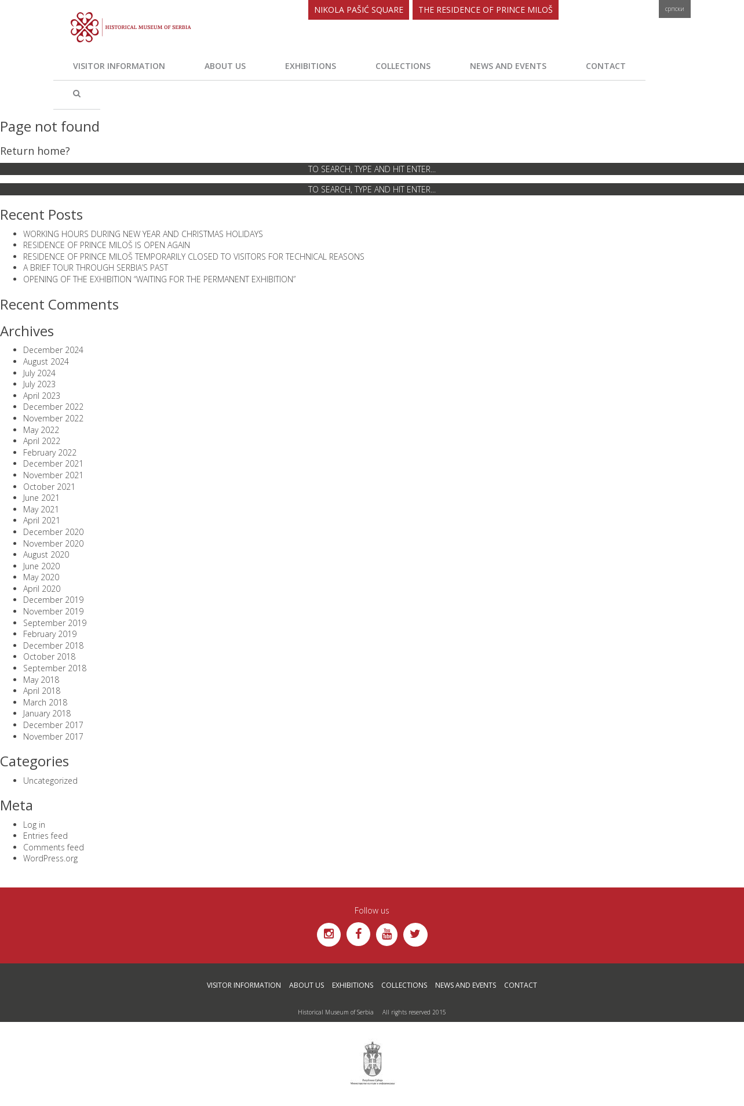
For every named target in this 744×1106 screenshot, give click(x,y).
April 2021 (41, 520)
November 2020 (53, 543)
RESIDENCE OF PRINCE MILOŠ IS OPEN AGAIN (106, 244)
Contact (606, 65)
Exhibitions (310, 65)
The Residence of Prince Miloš (485, 9)
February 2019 (49, 633)
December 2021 (53, 463)
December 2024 (53, 349)
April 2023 (41, 395)
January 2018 (47, 713)
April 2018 (41, 690)
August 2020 (46, 554)
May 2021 (41, 509)
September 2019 (54, 622)
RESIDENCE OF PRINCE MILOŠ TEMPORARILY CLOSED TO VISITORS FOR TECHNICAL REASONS (193, 256)
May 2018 (41, 679)
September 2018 (54, 668)
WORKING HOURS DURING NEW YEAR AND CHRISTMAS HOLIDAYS (143, 233)
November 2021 (53, 475)
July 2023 (39, 384)
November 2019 (53, 611)
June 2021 (41, 497)
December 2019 (53, 599)
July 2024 (39, 373)
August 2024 (46, 361)
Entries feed (45, 835)
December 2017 (53, 724)
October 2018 (49, 656)
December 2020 (53, 531)
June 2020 (41, 566)
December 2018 (53, 645)
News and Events (508, 65)
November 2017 (53, 736)
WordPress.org (50, 858)
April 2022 (41, 440)
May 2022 (41, 429)
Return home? (35, 151)
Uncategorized (50, 780)
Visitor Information (119, 65)
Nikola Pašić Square (358, 9)
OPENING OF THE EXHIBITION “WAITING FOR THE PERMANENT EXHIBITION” (159, 279)
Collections (403, 65)
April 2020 (41, 588)
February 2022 (49, 452)
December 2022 (53, 406)
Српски (674, 9)
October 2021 (49, 486)
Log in (34, 824)
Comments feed (53, 847)
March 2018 (45, 702)
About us (225, 65)
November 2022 (53, 418)
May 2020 (41, 577)
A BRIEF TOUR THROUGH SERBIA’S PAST (95, 267)
